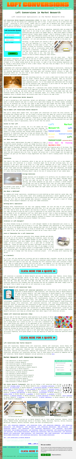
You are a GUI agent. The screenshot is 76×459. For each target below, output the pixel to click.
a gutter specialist (45, 397)
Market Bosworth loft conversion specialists (29, 290)
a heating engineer (16, 395)
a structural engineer (40, 387)
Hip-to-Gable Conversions (20, 430)
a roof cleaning (30, 389)
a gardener (30, 394)
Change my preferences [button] (56, 454)
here (53, 354)
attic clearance (67, 395)
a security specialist (46, 390)
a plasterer (21, 397)
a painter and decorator (17, 392)
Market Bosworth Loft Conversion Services (23, 357)
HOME (55, 8)
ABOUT (59, 8)
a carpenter (51, 394)
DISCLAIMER (69, 8)
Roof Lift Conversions (54, 431)
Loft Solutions (33, 430)
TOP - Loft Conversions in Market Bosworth (17, 437)
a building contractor (48, 386)
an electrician (14, 387)
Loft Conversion (23, 428)
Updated (22, 447)
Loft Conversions (38, 433)
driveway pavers (15, 386)
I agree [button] (43, 454)
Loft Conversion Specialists (47, 426)
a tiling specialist (42, 395)
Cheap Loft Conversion (46, 430)
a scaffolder (20, 390)
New (18, 447)
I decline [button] (48, 454)
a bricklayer (43, 392)
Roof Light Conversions (52, 433)
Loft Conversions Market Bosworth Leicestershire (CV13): (22, 20)
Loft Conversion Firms (34, 425)
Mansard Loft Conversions (38, 431)
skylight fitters (54, 389)
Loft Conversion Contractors (29, 435)
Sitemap (5, 447)
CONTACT (63, 8)
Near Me (27, 447)
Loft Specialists (18, 426)
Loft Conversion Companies (16, 425)
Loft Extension (57, 428)
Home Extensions (63, 426)
